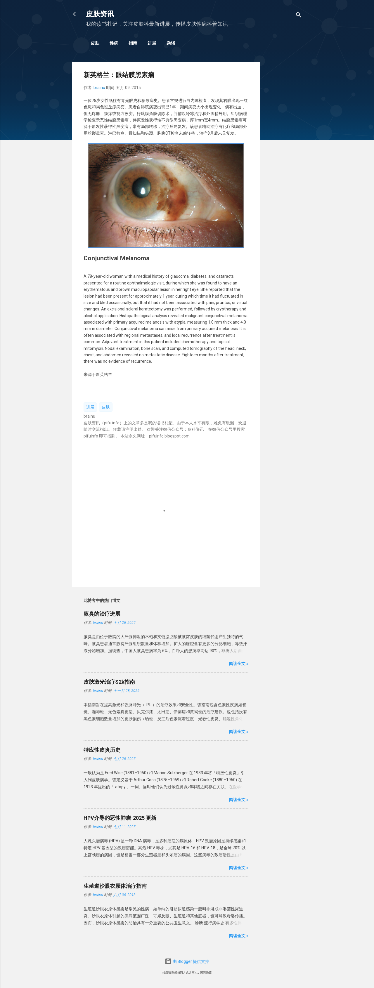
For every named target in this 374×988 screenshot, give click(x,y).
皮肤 (95, 43)
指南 (133, 43)
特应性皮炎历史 (102, 750)
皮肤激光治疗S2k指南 (109, 682)
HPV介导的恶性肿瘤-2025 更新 (120, 818)
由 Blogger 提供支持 (187, 961)
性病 (114, 43)
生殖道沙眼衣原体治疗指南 (115, 886)
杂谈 (171, 43)
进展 (152, 43)
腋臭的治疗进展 (102, 614)
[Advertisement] (283, 149)
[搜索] (298, 16)
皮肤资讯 (100, 14)
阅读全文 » (238, 663)
